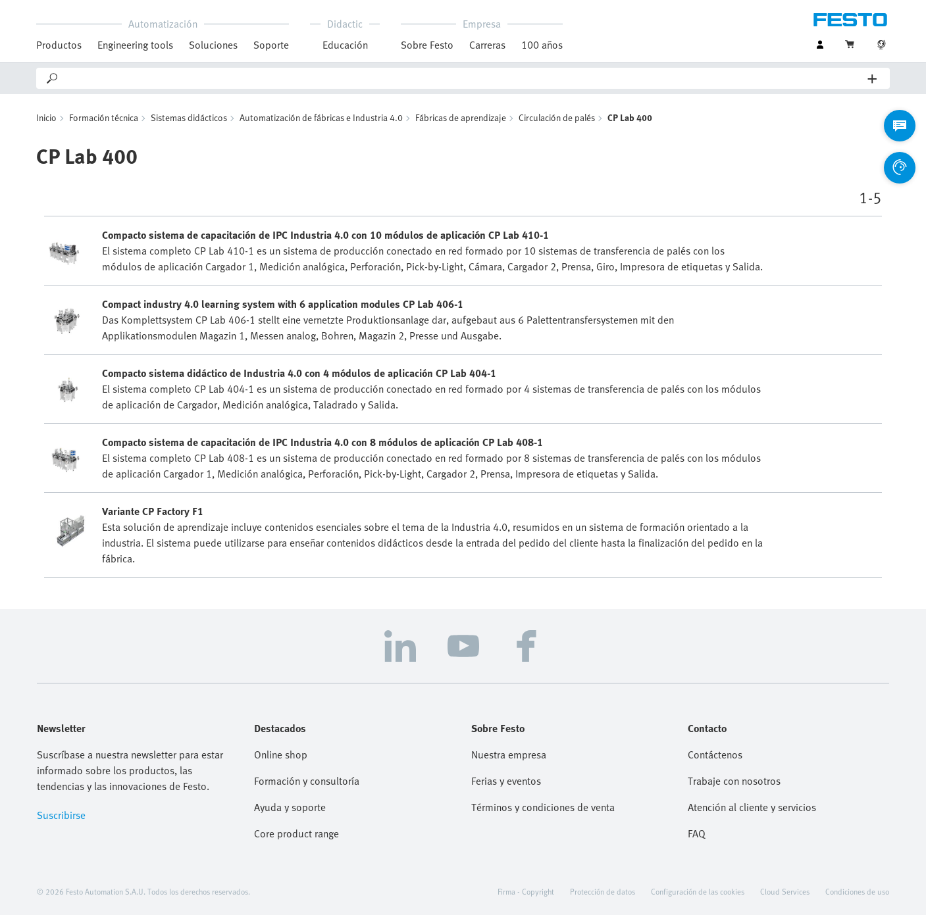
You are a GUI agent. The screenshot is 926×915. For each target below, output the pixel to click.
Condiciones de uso (857, 891)
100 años (542, 45)
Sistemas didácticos (189, 117)
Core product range (296, 833)
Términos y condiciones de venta (543, 807)
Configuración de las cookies (697, 891)
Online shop (280, 754)
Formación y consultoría (306, 781)
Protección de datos (602, 891)
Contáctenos (715, 754)
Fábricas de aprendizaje (460, 117)
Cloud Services (785, 891)
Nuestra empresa (508, 754)
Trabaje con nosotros (734, 781)
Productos (59, 45)
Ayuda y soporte (290, 807)
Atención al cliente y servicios (752, 807)
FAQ (697, 833)
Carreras (487, 45)
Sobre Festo (427, 45)
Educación (345, 45)
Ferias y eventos (506, 781)
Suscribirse (61, 815)
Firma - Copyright (526, 891)
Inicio (46, 117)
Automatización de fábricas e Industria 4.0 (321, 117)
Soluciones (213, 45)
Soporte (271, 45)
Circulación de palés (557, 117)
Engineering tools (135, 45)
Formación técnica (103, 117)
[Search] (463, 78)
